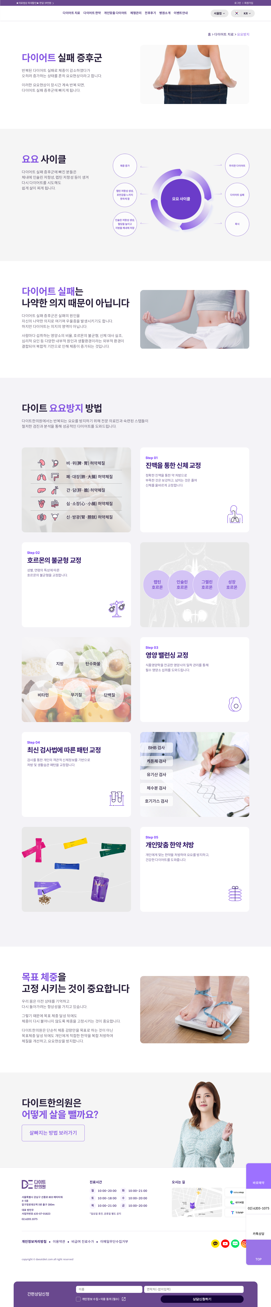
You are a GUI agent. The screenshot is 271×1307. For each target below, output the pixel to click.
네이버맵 (237, 1202)
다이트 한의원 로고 (28, 13)
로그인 (238, 3)
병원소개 (164, 13)
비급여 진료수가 (82, 1241)
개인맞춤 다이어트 (115, 13)
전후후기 (150, 13)
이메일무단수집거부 (114, 1241)
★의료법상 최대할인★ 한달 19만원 (35, 3)
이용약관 (59, 1241)
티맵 (237, 1213)
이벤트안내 (181, 13)
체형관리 (135, 13)
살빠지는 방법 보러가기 (53, 1133)
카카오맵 (237, 1192)
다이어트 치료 (71, 13)
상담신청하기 (202, 1299)
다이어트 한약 (92, 13)
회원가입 (248, 3)
